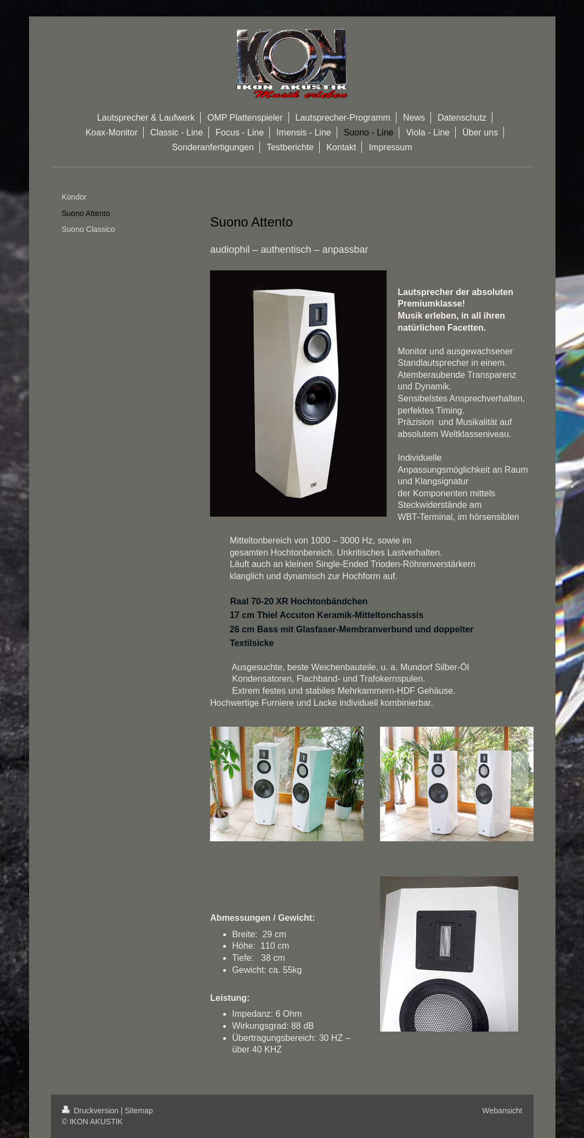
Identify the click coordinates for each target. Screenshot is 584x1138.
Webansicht (503, 1110)
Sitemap (139, 1110)
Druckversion (91, 1110)
